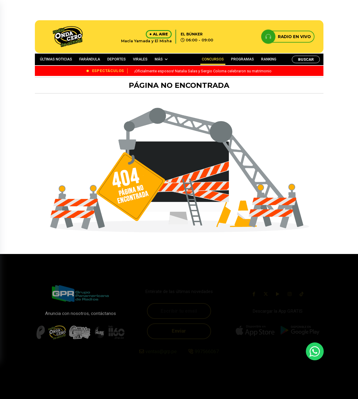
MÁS (159, 59)
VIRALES (140, 59)
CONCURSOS (213, 59)
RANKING (268, 59)
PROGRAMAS (242, 59)
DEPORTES (116, 59)
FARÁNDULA (89, 59)
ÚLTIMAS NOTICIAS (56, 59)
